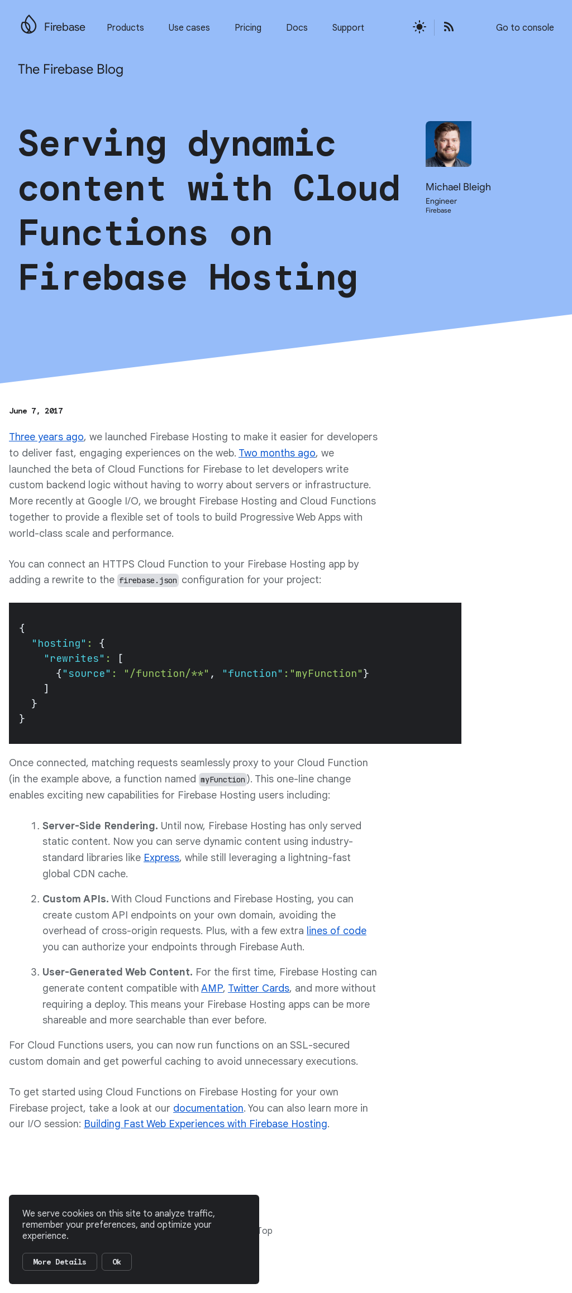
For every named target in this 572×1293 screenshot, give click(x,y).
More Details (60, 1262)
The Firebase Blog (70, 69)
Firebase (64, 27)
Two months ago (277, 453)
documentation (208, 1108)
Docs (297, 27)
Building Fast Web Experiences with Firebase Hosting (205, 1124)
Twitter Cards (258, 988)
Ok (116, 1262)
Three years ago (46, 437)
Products (125, 27)
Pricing (248, 27)
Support (348, 27)
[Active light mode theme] (419, 28)
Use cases (189, 27)
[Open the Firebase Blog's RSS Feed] (445, 28)
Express (161, 858)
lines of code (336, 931)
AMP (212, 988)
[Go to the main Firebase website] (29, 21)
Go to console (525, 27)
